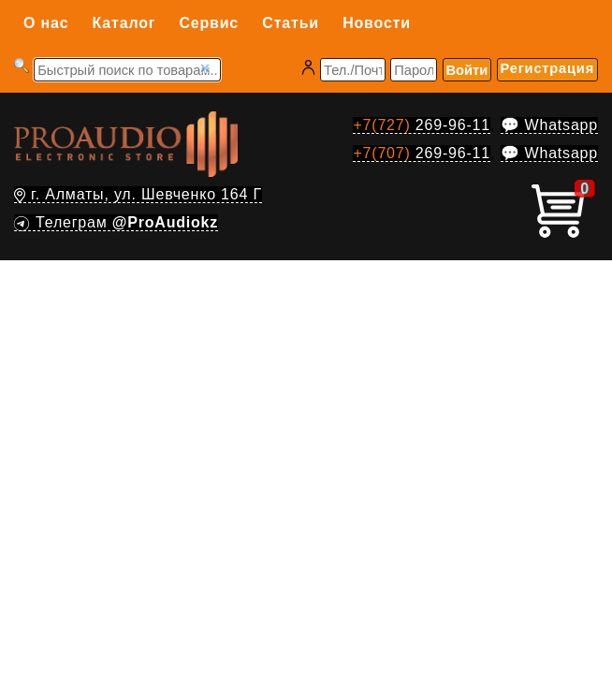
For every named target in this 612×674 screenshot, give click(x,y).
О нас (45, 23)
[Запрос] (127, 69)
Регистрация (547, 68)
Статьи (290, 23)
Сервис (209, 23)
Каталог (124, 23)
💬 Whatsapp (549, 125)
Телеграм (116, 222)
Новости (376, 23)
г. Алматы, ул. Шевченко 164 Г (138, 194)
